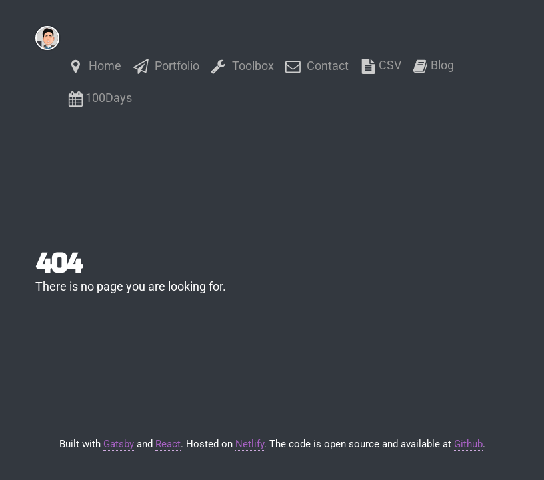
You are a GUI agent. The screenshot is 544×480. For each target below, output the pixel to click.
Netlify (249, 444)
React (168, 444)
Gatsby (118, 444)
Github (468, 444)
